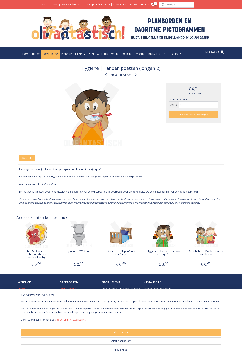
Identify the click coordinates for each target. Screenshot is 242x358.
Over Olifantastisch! (30, 293)
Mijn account (214, 51)
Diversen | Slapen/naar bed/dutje (121, 253)
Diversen (65, 310)
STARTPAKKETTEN (98, 54)
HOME (25, 54)
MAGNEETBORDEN (121, 54)
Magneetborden (70, 305)
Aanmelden (152, 309)
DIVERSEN (139, 54)
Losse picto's (68, 288)
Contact (44, 4)
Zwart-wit (66, 301)
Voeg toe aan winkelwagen (193, 114)
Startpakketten (69, 297)
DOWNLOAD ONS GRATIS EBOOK (131, 4)
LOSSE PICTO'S (50, 54)
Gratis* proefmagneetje (97, 4)
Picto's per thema (70, 293)
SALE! (165, 54)
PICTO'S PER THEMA (73, 54)
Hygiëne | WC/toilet (78, 251)
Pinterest (126, 310)
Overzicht (27, 158)
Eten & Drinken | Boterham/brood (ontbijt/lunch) (36, 254)
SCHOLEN (176, 54)
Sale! (62, 314)
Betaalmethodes (28, 310)
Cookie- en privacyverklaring (65, 351)
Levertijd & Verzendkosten (66, 4)
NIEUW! (36, 54)
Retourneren (25, 314)
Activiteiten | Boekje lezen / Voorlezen (206, 253)
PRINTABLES (153, 54)
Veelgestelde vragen (30, 301)
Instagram (112, 293)
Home (21, 288)
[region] (95, 343)
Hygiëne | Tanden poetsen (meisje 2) (163, 253)
